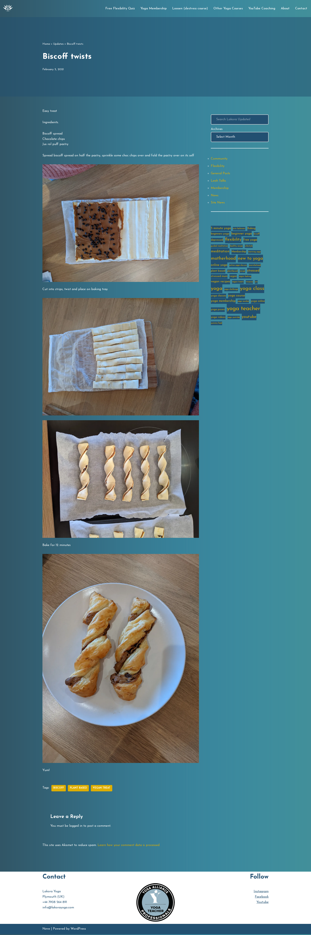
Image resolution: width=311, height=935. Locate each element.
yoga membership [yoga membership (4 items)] (223, 302)
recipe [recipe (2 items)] (242, 272)
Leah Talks (218, 181)
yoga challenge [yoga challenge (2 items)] (231, 291)
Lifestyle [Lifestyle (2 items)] (249, 247)
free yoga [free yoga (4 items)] (250, 241)
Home (46, 44)
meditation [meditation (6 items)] (220, 253)
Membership (220, 188)
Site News (218, 203)
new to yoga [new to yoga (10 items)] (250, 259)
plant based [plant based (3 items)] (218, 272)
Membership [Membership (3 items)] (238, 253)
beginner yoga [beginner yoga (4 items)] (241, 234)
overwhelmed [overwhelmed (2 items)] (255, 266)
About (285, 8)
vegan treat (101, 789)
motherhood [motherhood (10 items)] (223, 259)
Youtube (262, 903)
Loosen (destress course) (190, 8)
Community (219, 159)
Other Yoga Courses (228, 8)
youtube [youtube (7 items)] (249, 319)
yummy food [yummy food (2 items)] (216, 325)
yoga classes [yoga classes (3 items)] (218, 297)
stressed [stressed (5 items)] (253, 272)
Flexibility (218, 166)
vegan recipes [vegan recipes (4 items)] (220, 283)
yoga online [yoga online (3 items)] (258, 302)
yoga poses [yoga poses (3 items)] (218, 311)
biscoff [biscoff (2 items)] (257, 235)
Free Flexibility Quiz (120, 8)
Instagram (261, 892)
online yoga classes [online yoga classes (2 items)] (238, 266)
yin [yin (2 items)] (256, 283)
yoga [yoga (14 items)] (216, 290)
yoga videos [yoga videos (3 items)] (218, 319)
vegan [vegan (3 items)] (233, 277)
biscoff (59, 789)
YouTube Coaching (261, 8)
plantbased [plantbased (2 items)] (232, 272)
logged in (76, 826)
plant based (78, 789)
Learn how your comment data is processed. (131, 845)
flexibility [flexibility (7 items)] (233, 241)
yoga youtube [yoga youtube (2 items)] (233, 319)
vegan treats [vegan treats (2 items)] (238, 283)
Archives (217, 129)
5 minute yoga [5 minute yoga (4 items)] (221, 229)
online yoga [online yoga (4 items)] (219, 266)
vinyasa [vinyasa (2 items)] (249, 283)
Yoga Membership (153, 8)
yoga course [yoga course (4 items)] (236, 297)
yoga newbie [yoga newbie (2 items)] (243, 303)
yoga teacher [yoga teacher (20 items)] (243, 310)
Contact (301, 8)
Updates (58, 44)
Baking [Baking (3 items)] (251, 229)
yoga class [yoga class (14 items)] (252, 290)
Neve (46, 929)
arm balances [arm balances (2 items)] (239, 229)
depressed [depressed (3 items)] (217, 241)
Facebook (262, 897)
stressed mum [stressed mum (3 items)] (219, 277)
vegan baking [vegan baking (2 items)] (245, 278)
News (215, 196)
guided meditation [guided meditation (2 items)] (219, 247)
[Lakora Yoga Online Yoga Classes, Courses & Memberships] (8, 9)
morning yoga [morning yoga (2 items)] (254, 253)
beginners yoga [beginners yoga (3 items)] (220, 234)
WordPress (78, 929)
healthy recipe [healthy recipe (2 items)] (236, 247)
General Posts (221, 173)
